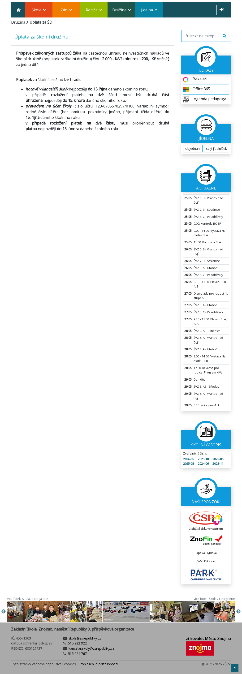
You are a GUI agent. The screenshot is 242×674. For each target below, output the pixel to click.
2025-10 (203, 459)
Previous (3, 611)
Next (238, 611)
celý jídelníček (216, 148)
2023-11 (217, 463)
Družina (121, 10)
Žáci (66, 10)
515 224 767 (77, 653)
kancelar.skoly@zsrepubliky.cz (91, 648)
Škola (39, 10)
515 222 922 (77, 643)
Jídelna (149, 10)
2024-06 (203, 463)
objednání (192, 148)
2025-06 (217, 459)
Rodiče (94, 10)
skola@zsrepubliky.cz (84, 638)
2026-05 (188, 459)
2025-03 (188, 463)
